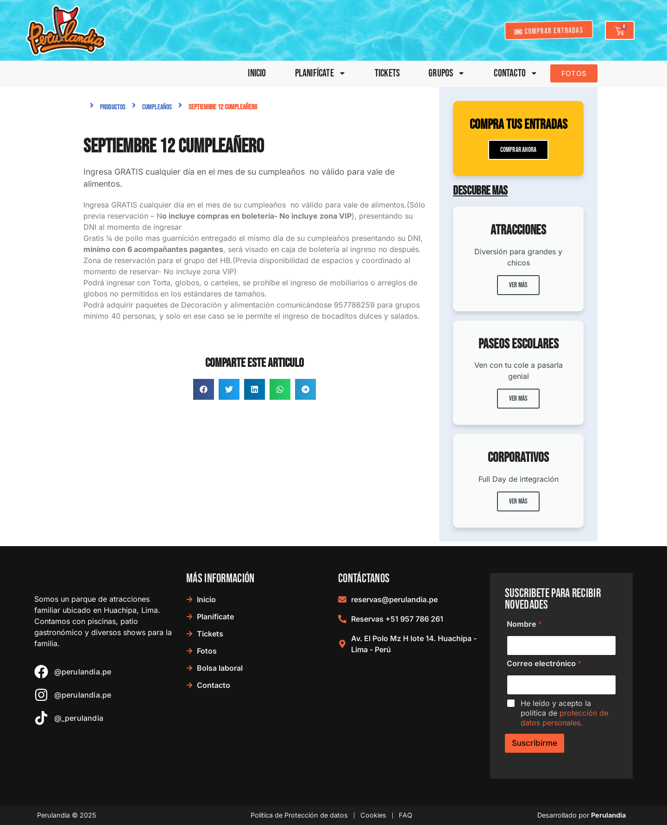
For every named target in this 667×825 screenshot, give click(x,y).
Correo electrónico (544, 663)
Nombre (524, 624)
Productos (113, 107)
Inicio (257, 73)
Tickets (387, 73)
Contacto (516, 73)
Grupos (446, 73)
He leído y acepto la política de (564, 713)
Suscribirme (534, 743)
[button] (203, 389)
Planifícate (320, 73)
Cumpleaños (157, 107)
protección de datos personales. (564, 717)
